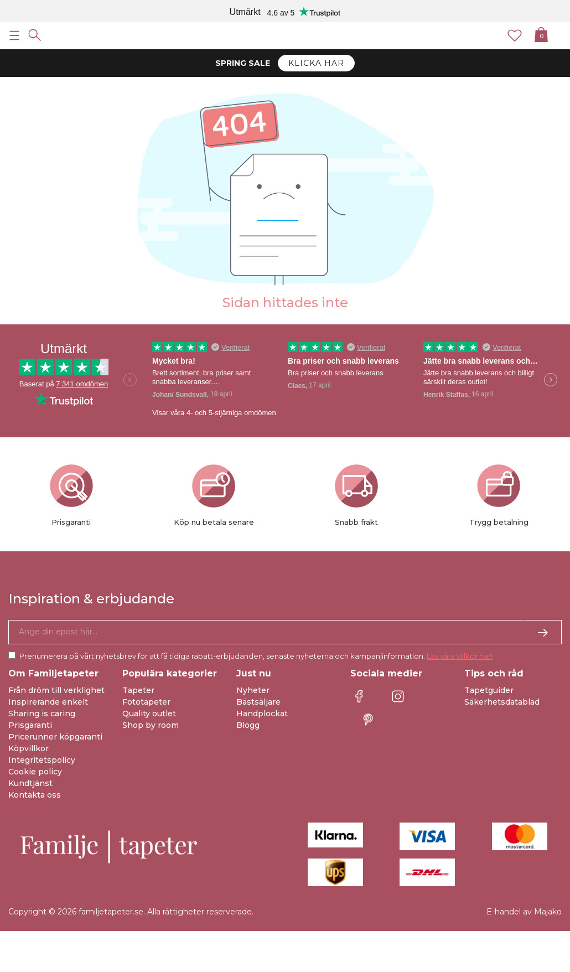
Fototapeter (146, 702)
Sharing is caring (41, 713)
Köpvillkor (28, 748)
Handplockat (262, 713)
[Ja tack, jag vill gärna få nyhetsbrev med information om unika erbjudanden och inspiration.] (285, 632)
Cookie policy (35, 772)
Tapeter (138, 690)
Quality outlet (149, 713)
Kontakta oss (34, 795)
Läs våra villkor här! (460, 656)
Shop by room (150, 725)
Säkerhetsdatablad (502, 702)
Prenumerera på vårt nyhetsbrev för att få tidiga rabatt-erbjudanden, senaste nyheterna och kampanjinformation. (256, 656)
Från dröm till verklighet (56, 690)
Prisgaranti (30, 725)
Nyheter (253, 690)
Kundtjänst (30, 783)
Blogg (248, 725)
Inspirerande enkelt (48, 702)
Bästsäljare (258, 702)
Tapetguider (489, 690)
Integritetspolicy (41, 760)
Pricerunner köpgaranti (55, 737)
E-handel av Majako (524, 912)
